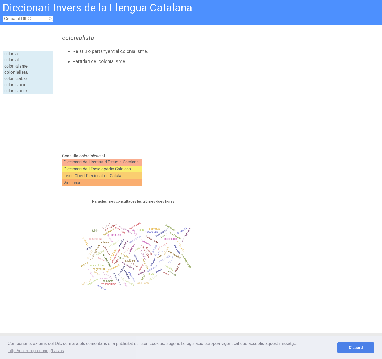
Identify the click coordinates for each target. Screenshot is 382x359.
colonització (15, 84)
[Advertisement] (170, 109)
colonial (11, 59)
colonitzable (15, 78)
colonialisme (16, 66)
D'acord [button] (356, 347)
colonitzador (15, 90)
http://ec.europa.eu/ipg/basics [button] (36, 350)
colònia (11, 53)
